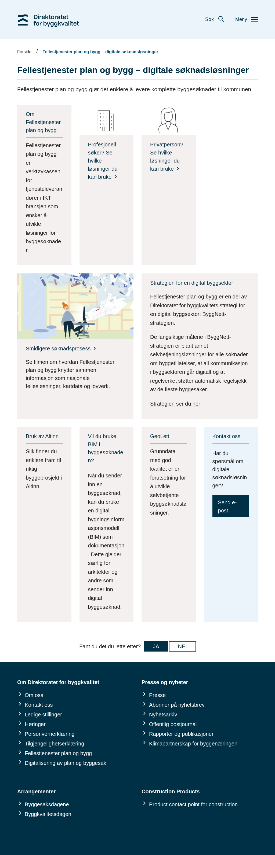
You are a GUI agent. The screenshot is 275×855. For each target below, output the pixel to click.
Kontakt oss (39, 705)
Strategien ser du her (175, 404)
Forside (24, 52)
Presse (157, 695)
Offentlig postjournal (173, 724)
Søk (215, 19)
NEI (182, 646)
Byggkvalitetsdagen (48, 814)
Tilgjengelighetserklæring (54, 744)
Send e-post (227, 506)
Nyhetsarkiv (163, 714)
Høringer (35, 724)
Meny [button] (246, 19)
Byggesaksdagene (47, 804)
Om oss (34, 695)
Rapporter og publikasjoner (181, 734)
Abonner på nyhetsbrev (177, 705)
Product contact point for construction (193, 804)
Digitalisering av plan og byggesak (65, 763)
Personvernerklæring (50, 734)
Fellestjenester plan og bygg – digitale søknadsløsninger (100, 52)
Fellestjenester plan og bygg (58, 753)
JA (156, 646)
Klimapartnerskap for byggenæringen (193, 744)
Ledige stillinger (43, 714)
